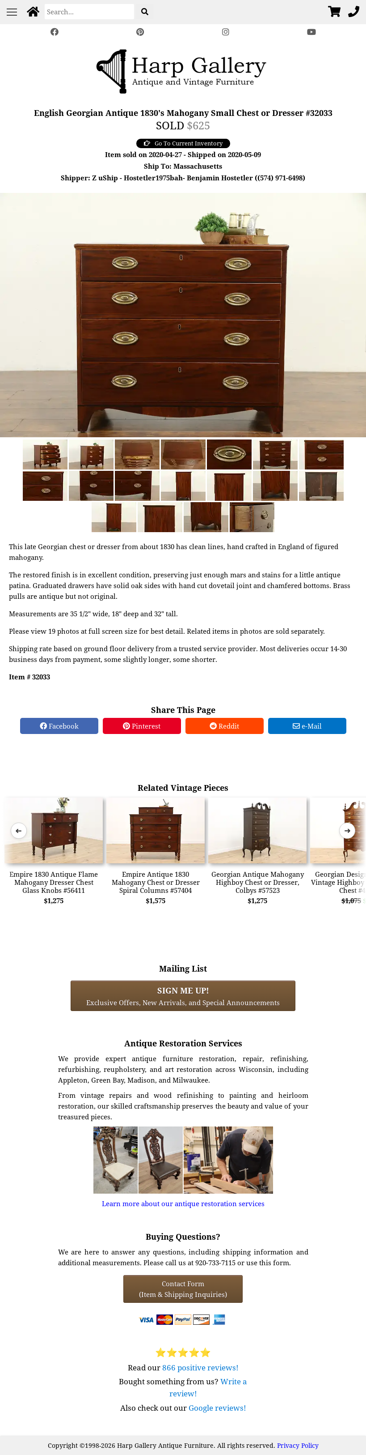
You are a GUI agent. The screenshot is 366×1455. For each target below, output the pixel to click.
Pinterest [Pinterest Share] (141, 725)
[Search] (89, 11)
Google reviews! (217, 1408)
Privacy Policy (298, 1445)
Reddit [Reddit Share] (224, 725)
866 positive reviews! (200, 1367)
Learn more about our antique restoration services (183, 1203)
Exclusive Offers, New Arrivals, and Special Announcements (183, 996)
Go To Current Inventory (183, 143)
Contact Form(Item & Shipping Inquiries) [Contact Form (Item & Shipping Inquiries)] (183, 1289)
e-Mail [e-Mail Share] (307, 725)
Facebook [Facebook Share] (59, 725)
